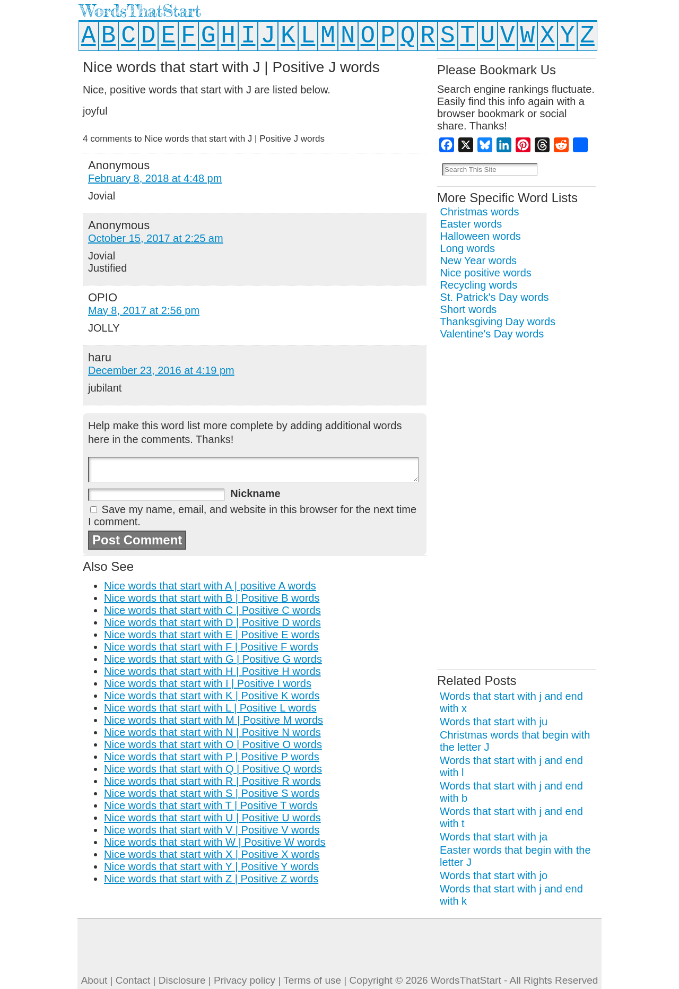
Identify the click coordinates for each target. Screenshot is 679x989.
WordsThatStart (140, 11)
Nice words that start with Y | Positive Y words (211, 866)
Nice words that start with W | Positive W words (215, 842)
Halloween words (480, 236)
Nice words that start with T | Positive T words (211, 805)
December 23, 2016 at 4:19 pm (161, 370)
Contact (133, 980)
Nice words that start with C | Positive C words (212, 610)
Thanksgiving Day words (497, 321)
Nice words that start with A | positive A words (210, 586)
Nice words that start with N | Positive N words (212, 732)
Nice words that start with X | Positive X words (211, 854)
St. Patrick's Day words (494, 297)
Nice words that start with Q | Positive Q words (213, 769)
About (94, 980)
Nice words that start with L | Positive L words (210, 708)
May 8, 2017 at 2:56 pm (143, 310)
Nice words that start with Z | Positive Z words (211, 878)
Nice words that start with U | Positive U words (212, 817)
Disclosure (182, 980)
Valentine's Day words (492, 334)
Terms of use (312, 980)
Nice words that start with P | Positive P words (211, 756)
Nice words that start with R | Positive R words (212, 781)
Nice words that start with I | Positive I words (207, 683)
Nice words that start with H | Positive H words (212, 671)
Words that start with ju (493, 721)
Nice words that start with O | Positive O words (213, 744)
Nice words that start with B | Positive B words (211, 598)
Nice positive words (486, 273)
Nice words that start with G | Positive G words (213, 659)
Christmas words (479, 212)
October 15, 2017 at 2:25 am (155, 238)
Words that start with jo (493, 875)
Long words (467, 248)
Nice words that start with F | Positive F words (211, 647)
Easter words (471, 224)
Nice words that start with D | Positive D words (212, 622)
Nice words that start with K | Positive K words (211, 695)
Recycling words (479, 285)
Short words (468, 309)
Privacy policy (244, 980)
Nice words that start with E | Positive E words (211, 634)
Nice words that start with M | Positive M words (213, 720)
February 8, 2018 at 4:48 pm (155, 178)
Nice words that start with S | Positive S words (211, 793)
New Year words (478, 260)
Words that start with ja (493, 837)
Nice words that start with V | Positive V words (211, 830)
